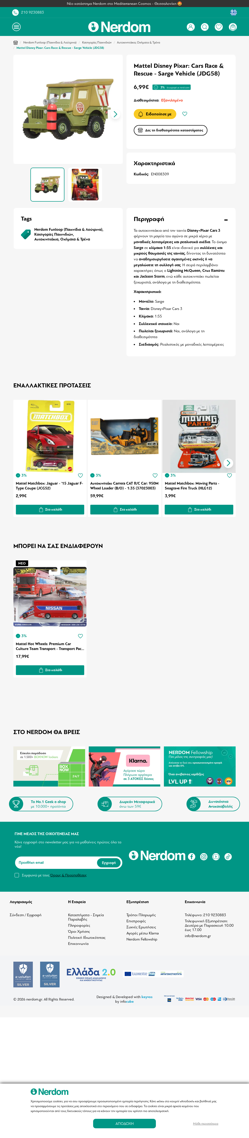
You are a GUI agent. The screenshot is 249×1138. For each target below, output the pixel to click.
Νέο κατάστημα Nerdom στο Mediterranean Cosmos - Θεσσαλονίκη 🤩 (124, 3)
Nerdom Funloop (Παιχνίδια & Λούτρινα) (50, 42)
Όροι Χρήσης (79, 930)
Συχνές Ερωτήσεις (141, 926)
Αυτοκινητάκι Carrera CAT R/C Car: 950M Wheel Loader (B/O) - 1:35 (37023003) (119, 485)
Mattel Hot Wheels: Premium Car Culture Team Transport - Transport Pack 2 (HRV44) (49, 645)
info (127, 1000)
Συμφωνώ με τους (54, 873)
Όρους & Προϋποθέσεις (68, 873)
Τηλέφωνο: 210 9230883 (205, 913)
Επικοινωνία (78, 942)
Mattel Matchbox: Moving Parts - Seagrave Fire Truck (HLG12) (193, 485)
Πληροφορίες (79, 924)
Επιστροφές (136, 919)
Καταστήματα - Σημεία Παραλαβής (86, 915)
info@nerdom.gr (198, 934)
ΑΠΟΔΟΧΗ (125, 1123)
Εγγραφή (109, 861)
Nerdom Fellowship (141, 938)
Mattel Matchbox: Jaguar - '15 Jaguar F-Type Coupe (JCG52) (49, 485)
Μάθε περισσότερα (205, 1123)
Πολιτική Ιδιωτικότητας (87, 936)
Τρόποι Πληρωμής (141, 913)
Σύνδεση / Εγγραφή (26, 913)
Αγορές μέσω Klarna (142, 932)
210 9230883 (32, 12)
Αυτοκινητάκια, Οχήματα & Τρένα (138, 42)
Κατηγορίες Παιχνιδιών (97, 42)
